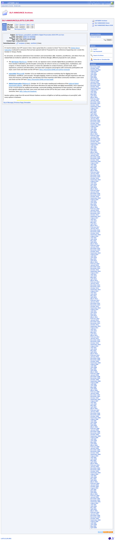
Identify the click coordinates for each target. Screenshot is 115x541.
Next (28, 24)
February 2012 (94, 318)
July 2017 (93, 219)
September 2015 (95, 253)
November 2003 (95, 469)
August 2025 (94, 71)
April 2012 (93, 315)
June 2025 (93, 74)
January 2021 (94, 155)
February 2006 (94, 428)
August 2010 (94, 346)
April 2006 (93, 425)
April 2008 (93, 389)
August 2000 (94, 521)
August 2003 (94, 474)
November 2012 (95, 305)
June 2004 (93, 459)
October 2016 (94, 233)
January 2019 (94, 192)
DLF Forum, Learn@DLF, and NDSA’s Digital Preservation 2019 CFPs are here (40, 35)
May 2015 (93, 259)
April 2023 (93, 114)
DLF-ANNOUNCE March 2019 (104, 25)
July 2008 (93, 384)
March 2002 (94, 494)
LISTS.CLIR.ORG (6, 538)
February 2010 (94, 355)
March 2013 (94, 299)
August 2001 (94, 503)
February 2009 (94, 373)
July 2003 (93, 476)
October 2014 (94, 270)
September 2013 (95, 289)
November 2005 (95, 433)
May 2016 (93, 241)
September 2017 (95, 216)
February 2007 (94, 410)
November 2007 (95, 396)
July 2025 (93, 73)
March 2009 (94, 372)
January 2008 (94, 393)
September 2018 (95, 198)
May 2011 (93, 332)
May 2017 (93, 222)
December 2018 (95, 193)
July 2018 (93, 201)
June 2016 (93, 239)
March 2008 (94, 390)
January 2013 (94, 302)
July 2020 (93, 164)
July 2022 (93, 128)
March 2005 (94, 445)
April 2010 (93, 352)
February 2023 (94, 117)
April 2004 (93, 462)
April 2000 (93, 527)
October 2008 (94, 379)
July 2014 (93, 274)
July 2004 (93, 457)
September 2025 (95, 70)
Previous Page (18, 102)
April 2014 (93, 279)
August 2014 (94, 273)
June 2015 (93, 257)
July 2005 (93, 439)
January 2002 (94, 497)
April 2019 (93, 187)
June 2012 (93, 312)
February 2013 (94, 300)
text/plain (22, 43)
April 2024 (93, 96)
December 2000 (95, 515)
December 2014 (95, 267)
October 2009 (94, 361)
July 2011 (93, 329)
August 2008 (94, 383)
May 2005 (93, 442)
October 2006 (94, 416)
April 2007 (93, 407)
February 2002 (94, 495)
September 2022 (95, 125)
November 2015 (95, 250)
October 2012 (94, 306)
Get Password (97, 51)
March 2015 (94, 262)
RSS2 (110, 532)
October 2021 (94, 141)
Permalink (27, 102)
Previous (22, 24)
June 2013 (93, 294)
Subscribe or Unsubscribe (101, 59)
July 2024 (93, 91)
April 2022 (93, 132)
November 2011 (95, 323)
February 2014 (94, 282)
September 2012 (95, 308)
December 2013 (95, 285)
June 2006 (93, 422)
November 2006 (95, 415)
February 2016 (94, 245)
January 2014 (94, 283)
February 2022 (94, 135)
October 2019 (94, 178)
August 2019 (94, 181)
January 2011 (94, 338)
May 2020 (93, 167)
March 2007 (94, 408)
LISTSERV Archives (101, 20)
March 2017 (94, 225)
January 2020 (94, 173)
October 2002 (94, 486)
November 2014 (95, 268)
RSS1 (105, 532)
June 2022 (93, 129)
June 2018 (93, 202)
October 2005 (94, 434)
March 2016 (94, 244)
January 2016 (94, 247)
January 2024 (94, 100)
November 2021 (95, 140)
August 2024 (94, 90)
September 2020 (95, 161)
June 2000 (93, 524)
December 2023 (95, 102)
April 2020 (93, 169)
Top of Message (8, 102)
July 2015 (93, 256)
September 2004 (95, 454)
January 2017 (94, 228)
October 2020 (94, 160)
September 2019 (95, 180)
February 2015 (94, 264)
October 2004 (94, 453)
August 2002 (94, 488)
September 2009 (95, 363)
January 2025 (94, 82)
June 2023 (93, 111)
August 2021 (94, 144)
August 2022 (94, 126)
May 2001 (93, 508)
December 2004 (95, 450)
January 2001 (94, 514)
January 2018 (94, 210)
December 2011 (95, 321)
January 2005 (94, 448)
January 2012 (94, 320)
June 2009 (93, 367)
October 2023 (94, 105)
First (16, 24)
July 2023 (93, 109)
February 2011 (94, 337)
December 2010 (95, 340)
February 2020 (94, 172)
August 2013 (94, 291)
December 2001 (95, 498)
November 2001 (95, 500)
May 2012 (93, 314)
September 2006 (95, 418)
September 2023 (95, 106)
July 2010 (93, 347)
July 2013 (93, 292)
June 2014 (93, 276)
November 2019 (95, 177)
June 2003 (93, 477)
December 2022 (95, 120)
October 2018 (94, 196)
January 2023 (94, 119)
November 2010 (95, 341)
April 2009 (93, 370)
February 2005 (94, 447)
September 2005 (95, 436)
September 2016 (95, 235)
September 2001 (95, 502)
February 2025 (94, 80)
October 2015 (94, 251)
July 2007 (93, 402)
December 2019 (95, 175)
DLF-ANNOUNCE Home (102, 23)
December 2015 (95, 248)
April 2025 (93, 77)
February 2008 (94, 392)
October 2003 (94, 471)
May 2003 (93, 479)
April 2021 (93, 151)
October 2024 (94, 87)
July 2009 (93, 366)
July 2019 (93, 183)
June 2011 (93, 331)
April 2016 (93, 242)
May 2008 (93, 387)
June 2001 (93, 506)
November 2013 (95, 286)
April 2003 (93, 480)
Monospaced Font (20, 29)
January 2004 (94, 466)
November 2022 (95, 122)
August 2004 (94, 456)
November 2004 (95, 451)
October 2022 (94, 123)
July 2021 (93, 146)
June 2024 (93, 93)
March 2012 (94, 317)
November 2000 (95, 517)
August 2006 (94, 419)
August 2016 (94, 236)
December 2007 (95, 395)
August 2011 (94, 328)
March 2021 (94, 152)
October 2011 (94, 325)
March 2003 (94, 482)
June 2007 (93, 404)
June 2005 (93, 440)
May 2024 (93, 94)
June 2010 (93, 349)
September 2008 (95, 381)
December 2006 (95, 413)
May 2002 (93, 491)
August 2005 (94, 437)
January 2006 (94, 430)
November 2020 (95, 158)
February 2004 (94, 465)
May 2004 (93, 460)
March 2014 (94, 280)
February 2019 (94, 190)
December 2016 (95, 230)
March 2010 (94, 354)
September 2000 (95, 520)
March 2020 (94, 170)
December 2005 (95, 431)
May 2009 (93, 369)
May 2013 (93, 296)
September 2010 (95, 344)
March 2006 (94, 427)
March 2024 (94, 97)
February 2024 (94, 99)
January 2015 (94, 265)
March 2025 (94, 79)
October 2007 (94, 398)
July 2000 (93, 523)
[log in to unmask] (29, 36)
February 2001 (94, 512)
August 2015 (94, 254)
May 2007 (93, 405)
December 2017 (95, 212)
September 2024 (95, 88)
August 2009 (94, 364)
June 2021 (93, 148)
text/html (33, 43)
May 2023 (93, 112)
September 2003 (95, 473)
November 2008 (95, 378)
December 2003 (95, 468)
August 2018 (94, 199)
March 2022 (94, 134)
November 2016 (95, 231)
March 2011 (94, 335)
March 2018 (94, 207)
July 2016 (93, 238)
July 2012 (93, 311)
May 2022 (93, 131)
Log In (95, 49)
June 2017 (93, 221)
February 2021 (94, 154)
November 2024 (95, 85)
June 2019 (93, 184)
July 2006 (93, 421)
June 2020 (93, 166)
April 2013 (93, 297)
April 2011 (93, 334)
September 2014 (95, 271)
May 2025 (93, 76)
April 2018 (93, 206)
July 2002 (93, 489)
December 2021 (95, 138)
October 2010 (94, 343)
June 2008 (93, 386)
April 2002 (93, 492)
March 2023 (94, 116)
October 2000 (94, 518)
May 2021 (93, 149)
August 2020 (94, 163)
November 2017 (95, 213)
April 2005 (93, 444)
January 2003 (94, 485)
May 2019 (93, 186)
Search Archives (95, 34)
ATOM (100, 532)
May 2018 (93, 204)
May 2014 (93, 277)
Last (32, 24)
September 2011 (95, 326)
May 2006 (93, 424)
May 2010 (93, 350)
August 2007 (94, 401)
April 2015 (93, 260)
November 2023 (95, 103)
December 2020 (95, 157)
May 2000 (93, 526)
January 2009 (94, 375)
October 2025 (94, 68)
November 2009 (95, 360)
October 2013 (94, 288)
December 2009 (95, 358)
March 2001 (94, 511)
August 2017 (94, 218)
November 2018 (95, 195)
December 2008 (95, 376)
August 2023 (94, 108)
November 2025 (95, 67)
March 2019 (94, 189)
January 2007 (94, 412)
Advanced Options (95, 36)
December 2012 (95, 303)
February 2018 (94, 209)
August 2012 (94, 309)
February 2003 (94, 483)
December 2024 (95, 83)
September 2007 (95, 399)
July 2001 (93, 505)
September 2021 (95, 143)
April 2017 (93, 224)
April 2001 (93, 509)
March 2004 (94, 463)
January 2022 (94, 137)
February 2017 (94, 227)
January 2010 (94, 357)
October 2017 (94, 215)
